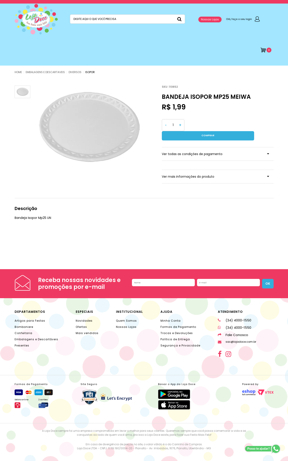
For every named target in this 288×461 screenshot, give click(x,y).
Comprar (230, 125)
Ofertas (81, 317)
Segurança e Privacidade (180, 336)
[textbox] (127, 19)
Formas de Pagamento (178, 317)
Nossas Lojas (210, 19)
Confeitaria (23, 324)
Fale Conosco (233, 325)
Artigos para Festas (30, 311)
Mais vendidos (87, 324)
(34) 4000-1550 (234, 311)
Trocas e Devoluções (176, 324)
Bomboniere (24, 317)
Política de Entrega (175, 330)
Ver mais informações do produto (188, 167)
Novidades (84, 311)
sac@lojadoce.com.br (237, 332)
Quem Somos (126, 311)
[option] (89, 127)
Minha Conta (170, 311)
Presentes (22, 336)
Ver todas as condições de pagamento (192, 144)
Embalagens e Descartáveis (36, 330)
